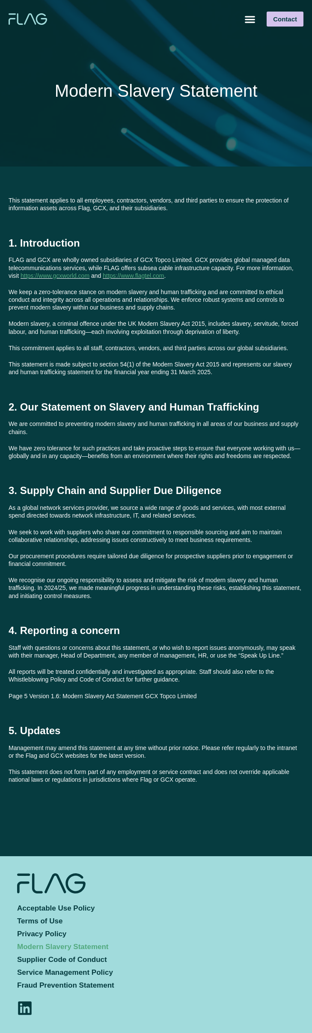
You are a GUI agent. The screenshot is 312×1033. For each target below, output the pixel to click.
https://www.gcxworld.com (55, 275)
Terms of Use (39, 921)
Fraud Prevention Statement (65, 985)
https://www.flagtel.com (133, 275)
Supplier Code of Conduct (62, 960)
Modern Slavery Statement (63, 947)
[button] (249, 19)
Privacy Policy (41, 934)
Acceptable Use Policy (56, 908)
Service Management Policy (65, 972)
